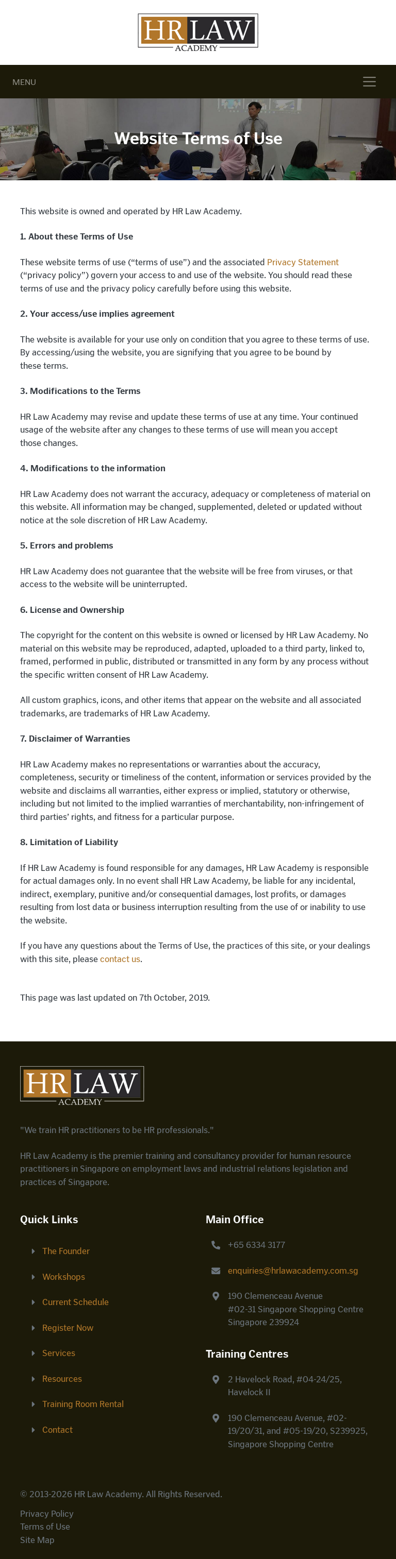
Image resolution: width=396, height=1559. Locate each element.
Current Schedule (75, 1302)
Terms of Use (45, 1526)
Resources (62, 1379)
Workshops (63, 1277)
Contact (57, 1430)
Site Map (37, 1540)
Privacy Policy (47, 1514)
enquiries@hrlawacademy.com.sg (293, 1270)
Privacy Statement (303, 262)
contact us (120, 959)
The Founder (66, 1251)
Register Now (67, 1328)
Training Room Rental (83, 1404)
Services (58, 1353)
